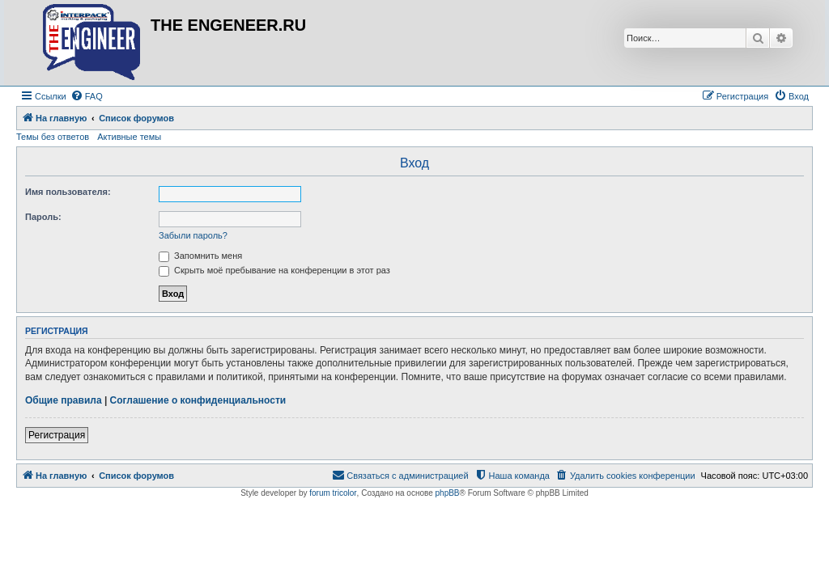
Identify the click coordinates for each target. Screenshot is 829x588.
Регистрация (56, 435)
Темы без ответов (52, 137)
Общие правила (63, 400)
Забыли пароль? (193, 235)
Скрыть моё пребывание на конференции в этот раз (274, 270)
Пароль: (43, 217)
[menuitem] (86, 96)
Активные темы (129, 137)
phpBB (448, 493)
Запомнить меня (200, 255)
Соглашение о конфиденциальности (198, 400)
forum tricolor (332, 493)
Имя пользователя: (68, 192)
